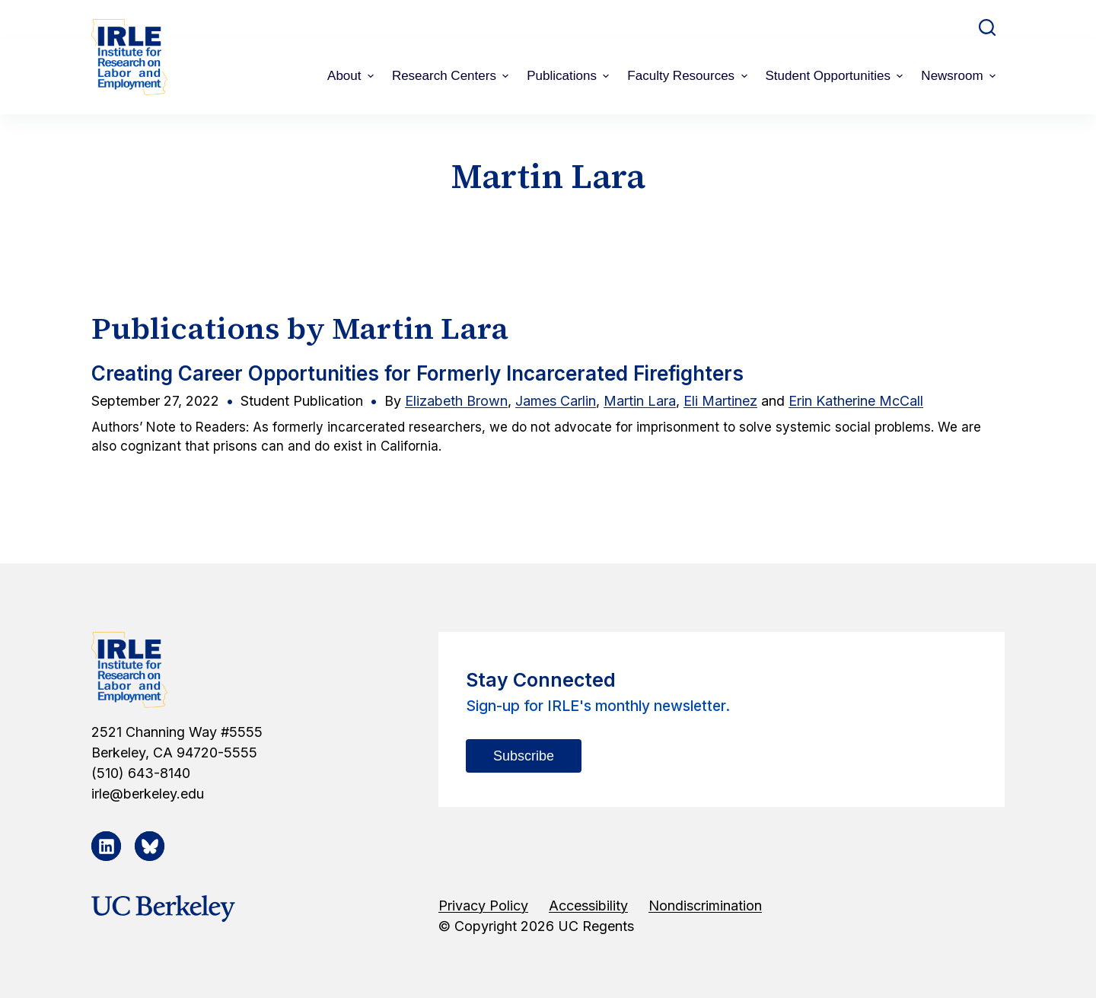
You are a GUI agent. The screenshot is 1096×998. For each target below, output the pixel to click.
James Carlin (555, 401)
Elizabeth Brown (456, 401)
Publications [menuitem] (570, 76)
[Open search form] (987, 27)
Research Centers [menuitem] (452, 76)
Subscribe (523, 756)
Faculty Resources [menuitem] (688, 76)
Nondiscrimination (705, 906)
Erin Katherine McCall (856, 401)
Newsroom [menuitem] (960, 76)
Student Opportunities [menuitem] (836, 76)
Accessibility (588, 906)
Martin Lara (640, 401)
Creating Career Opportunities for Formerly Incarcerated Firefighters (417, 373)
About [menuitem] (352, 76)
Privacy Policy (483, 906)
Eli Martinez (720, 401)
